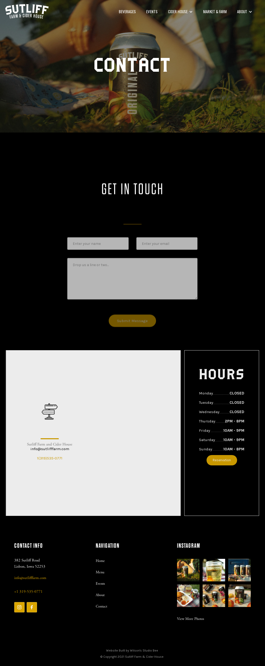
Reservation (225, 460)
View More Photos (190, 619)
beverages (127, 11)
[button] (180, 12)
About (100, 595)
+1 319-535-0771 (28, 591)
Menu (100, 572)
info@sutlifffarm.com (46, 449)
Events (152, 11)
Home (100, 561)
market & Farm (215, 11)
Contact (101, 606)
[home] (27, 11)
